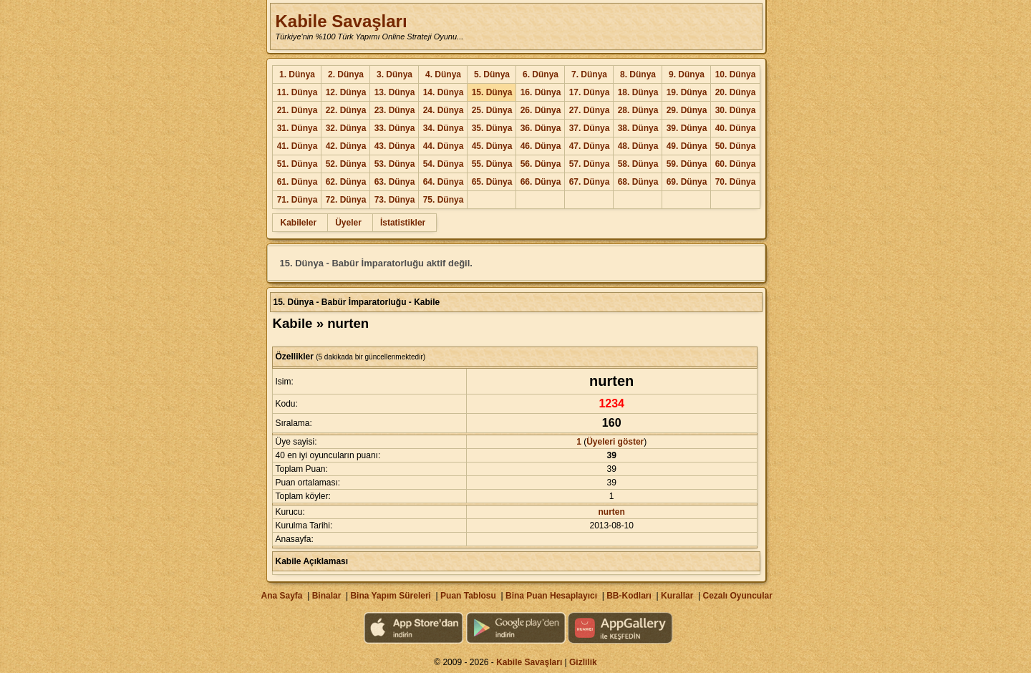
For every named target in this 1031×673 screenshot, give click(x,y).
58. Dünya (638, 164)
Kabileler (298, 223)
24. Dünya (443, 110)
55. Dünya (492, 164)
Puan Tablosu (468, 596)
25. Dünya (492, 110)
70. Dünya (735, 182)
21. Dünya (297, 110)
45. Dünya (492, 146)
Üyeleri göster (615, 442)
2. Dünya (346, 74)
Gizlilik (583, 662)
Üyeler (348, 223)
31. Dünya (297, 128)
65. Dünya (492, 182)
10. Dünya (735, 74)
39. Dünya (687, 128)
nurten (612, 512)
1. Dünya (297, 74)
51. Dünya (297, 164)
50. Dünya (735, 146)
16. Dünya (541, 92)
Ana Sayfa (281, 596)
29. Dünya (687, 110)
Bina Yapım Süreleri (390, 596)
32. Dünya (346, 128)
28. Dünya (638, 110)
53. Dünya (394, 164)
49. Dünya (687, 146)
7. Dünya (589, 74)
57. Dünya (589, 164)
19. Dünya (687, 92)
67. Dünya (589, 182)
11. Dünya (297, 92)
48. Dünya (638, 146)
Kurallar (677, 596)
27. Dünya (589, 110)
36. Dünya (541, 128)
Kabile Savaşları (341, 21)
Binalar (327, 596)
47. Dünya (589, 146)
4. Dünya (443, 74)
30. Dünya (735, 110)
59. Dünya (687, 164)
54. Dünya (443, 164)
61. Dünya (297, 182)
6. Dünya (540, 74)
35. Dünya (492, 128)
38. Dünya (638, 128)
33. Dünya (394, 128)
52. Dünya (346, 164)
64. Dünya (443, 182)
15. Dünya (492, 92)
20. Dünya (735, 92)
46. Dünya (541, 146)
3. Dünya (394, 74)
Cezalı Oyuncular (737, 596)
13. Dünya (394, 92)
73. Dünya (394, 200)
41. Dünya (297, 146)
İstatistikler (402, 223)
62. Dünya (346, 182)
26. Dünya (541, 110)
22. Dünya (346, 110)
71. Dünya (297, 200)
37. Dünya (589, 128)
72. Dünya (346, 200)
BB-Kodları (629, 596)
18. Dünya (638, 92)
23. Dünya (394, 110)
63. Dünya (394, 182)
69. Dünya (687, 182)
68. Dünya (638, 182)
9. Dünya (687, 74)
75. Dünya (443, 200)
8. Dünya (638, 74)
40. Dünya (735, 128)
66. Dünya (541, 182)
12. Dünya (346, 92)
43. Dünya (394, 146)
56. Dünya (541, 164)
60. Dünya (735, 164)
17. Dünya (589, 92)
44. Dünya (443, 146)
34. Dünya (443, 128)
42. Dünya (346, 146)
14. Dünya (443, 92)
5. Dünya (492, 74)
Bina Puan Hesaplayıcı (551, 596)
